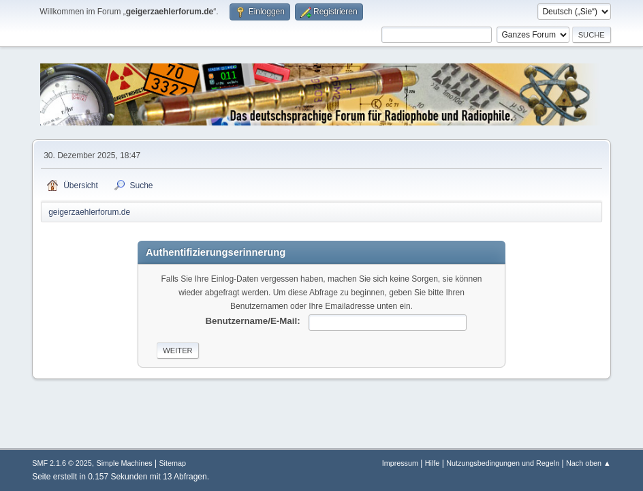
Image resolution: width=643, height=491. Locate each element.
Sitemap (172, 463)
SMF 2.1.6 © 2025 (62, 463)
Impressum (400, 463)
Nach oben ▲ (588, 463)
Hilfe (432, 463)
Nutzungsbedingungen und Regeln (502, 463)
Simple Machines (125, 463)
